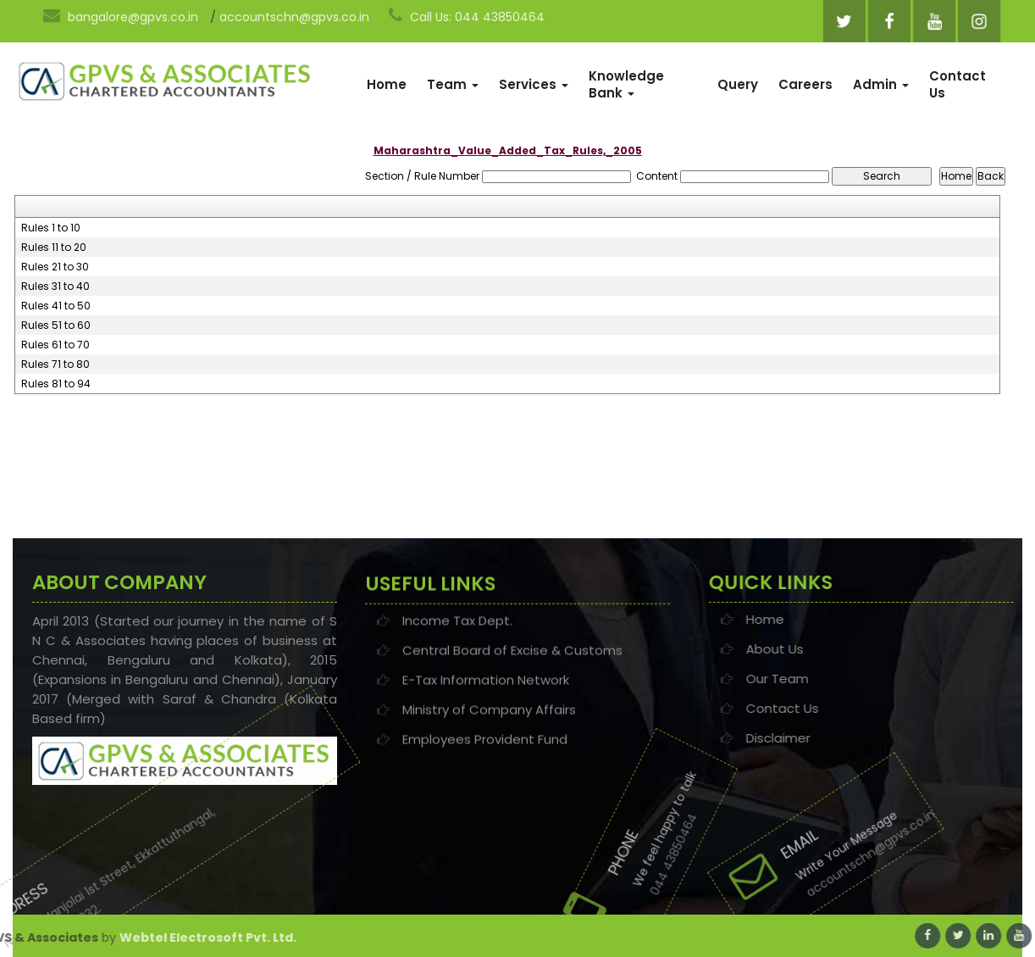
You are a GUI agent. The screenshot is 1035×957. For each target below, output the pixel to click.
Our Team (852, 678)
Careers (805, 84)
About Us (849, 649)
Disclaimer (853, 738)
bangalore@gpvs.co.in (120, 16)
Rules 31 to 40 (55, 286)
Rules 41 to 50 (56, 306)
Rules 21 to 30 (55, 267)
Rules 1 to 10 (50, 228)
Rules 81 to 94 (56, 384)
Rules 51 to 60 (56, 325)
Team (453, 84)
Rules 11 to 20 (53, 247)
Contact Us (957, 84)
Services (533, 84)
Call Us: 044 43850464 (467, 16)
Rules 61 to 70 (55, 345)
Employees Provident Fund (484, 748)
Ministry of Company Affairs (489, 718)
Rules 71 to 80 (55, 364)
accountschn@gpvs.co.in (294, 16)
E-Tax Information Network (485, 689)
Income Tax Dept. (457, 629)
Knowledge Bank (626, 84)
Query (737, 84)
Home (387, 84)
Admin (881, 84)
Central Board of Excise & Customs (512, 659)
